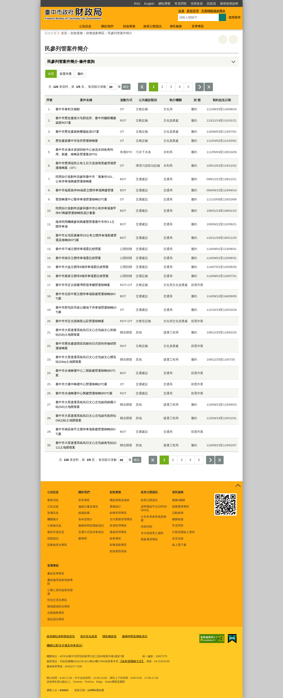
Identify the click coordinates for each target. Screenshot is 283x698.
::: (39, 1)
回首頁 (211, 3)
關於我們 (107, 26)
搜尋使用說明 (229, 3)
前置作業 (66, 73)
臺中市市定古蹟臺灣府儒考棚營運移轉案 (83, 285)
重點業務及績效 (119, 500)
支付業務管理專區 (121, 519)
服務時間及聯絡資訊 (91, 525)
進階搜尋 (234, 17)
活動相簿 (177, 512)
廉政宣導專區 (55, 573)
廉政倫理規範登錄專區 (60, 581)
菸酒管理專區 (118, 525)
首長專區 (84, 500)
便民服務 (176, 26)
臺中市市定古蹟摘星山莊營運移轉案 (80, 321)
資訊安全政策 (86, 635)
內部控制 (146, 526)
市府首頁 (197, 3)
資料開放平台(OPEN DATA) (154, 508)
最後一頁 (208, 87)
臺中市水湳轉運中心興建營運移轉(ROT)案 (84, 393)
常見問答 (181, 3)
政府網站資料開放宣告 (60, 635)
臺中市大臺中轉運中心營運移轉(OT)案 (81, 384)
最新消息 (53, 500)
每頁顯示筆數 (97, 86)
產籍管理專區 (118, 532)
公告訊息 (85, 26)
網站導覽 (164, 3)
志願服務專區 (55, 612)
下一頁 (199, 87)
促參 (181, 11)
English (149, 3)
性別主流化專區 (57, 600)
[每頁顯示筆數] (112, 87)
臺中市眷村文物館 (68, 109)
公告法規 (53, 506)
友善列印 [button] (222, 39)
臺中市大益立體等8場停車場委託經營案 (82, 267)
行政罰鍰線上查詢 (183, 532)
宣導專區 (198, 26)
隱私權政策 (105, 635)
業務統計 (115, 506)
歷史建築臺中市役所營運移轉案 (77, 140)
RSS (137, 3)
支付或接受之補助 (152, 533)
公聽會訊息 (54, 525)
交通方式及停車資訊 (91, 532)
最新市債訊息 (55, 532)
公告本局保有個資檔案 (153, 518)
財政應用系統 (118, 551)
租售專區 (115, 538)
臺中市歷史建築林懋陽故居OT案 (77, 131)
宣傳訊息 (53, 512)
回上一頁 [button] (233, 39)
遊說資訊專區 (55, 619)
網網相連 (177, 519)
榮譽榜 (82, 538)
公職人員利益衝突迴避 (60, 591)
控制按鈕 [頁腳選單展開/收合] (238, 485)
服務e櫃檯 (178, 500)
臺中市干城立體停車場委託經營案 (78, 249)
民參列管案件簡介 (120, 33)
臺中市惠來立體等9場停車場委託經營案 (82, 276)
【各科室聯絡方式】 (131, 659)
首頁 (64, 33)
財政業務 (129, 26)
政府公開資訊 (152, 26)
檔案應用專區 (149, 539)
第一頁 (142, 87)
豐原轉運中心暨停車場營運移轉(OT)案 (81, 199)
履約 (80, 73)
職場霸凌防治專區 (58, 606)
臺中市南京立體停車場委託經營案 (78, 258)
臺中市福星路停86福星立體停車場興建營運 (85, 190)
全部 (51, 73)
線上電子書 (179, 544)
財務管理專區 (118, 512)
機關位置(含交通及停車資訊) (63, 644)
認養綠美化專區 (57, 544)
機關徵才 (53, 519)
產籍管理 (193, 11)
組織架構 (84, 512)
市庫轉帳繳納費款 (213, 11)
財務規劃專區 (95, 33)
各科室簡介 (85, 519)
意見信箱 (177, 538)
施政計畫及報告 (88, 506)
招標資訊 (53, 538)
